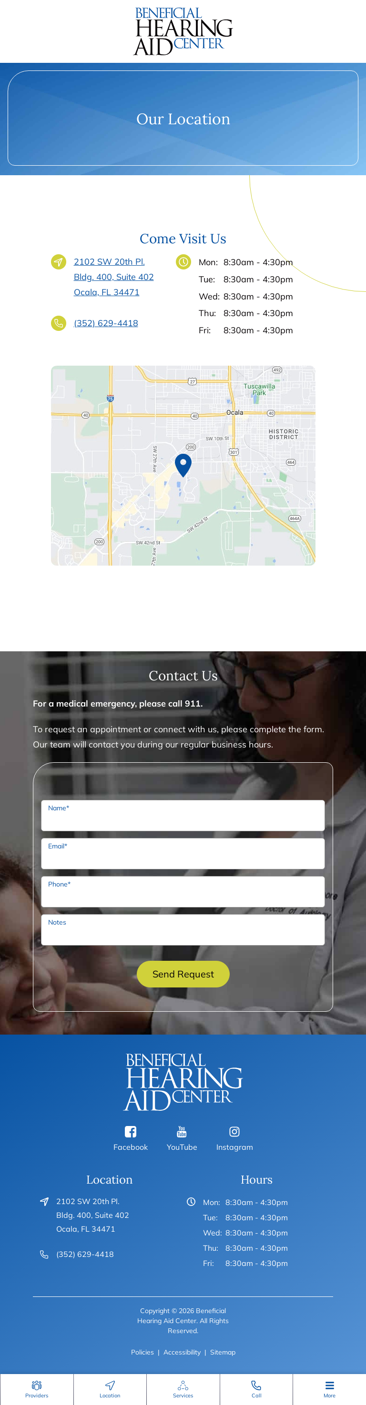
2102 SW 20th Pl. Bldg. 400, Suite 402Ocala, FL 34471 (114, 276)
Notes (57, 922)
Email (57, 846)
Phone (59, 884)
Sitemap (222, 1352)
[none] (36, 1389)
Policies (142, 1352)
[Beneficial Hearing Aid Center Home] (183, 30)
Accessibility (182, 1352)
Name (58, 808)
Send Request (183, 974)
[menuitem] (36, 1389)
